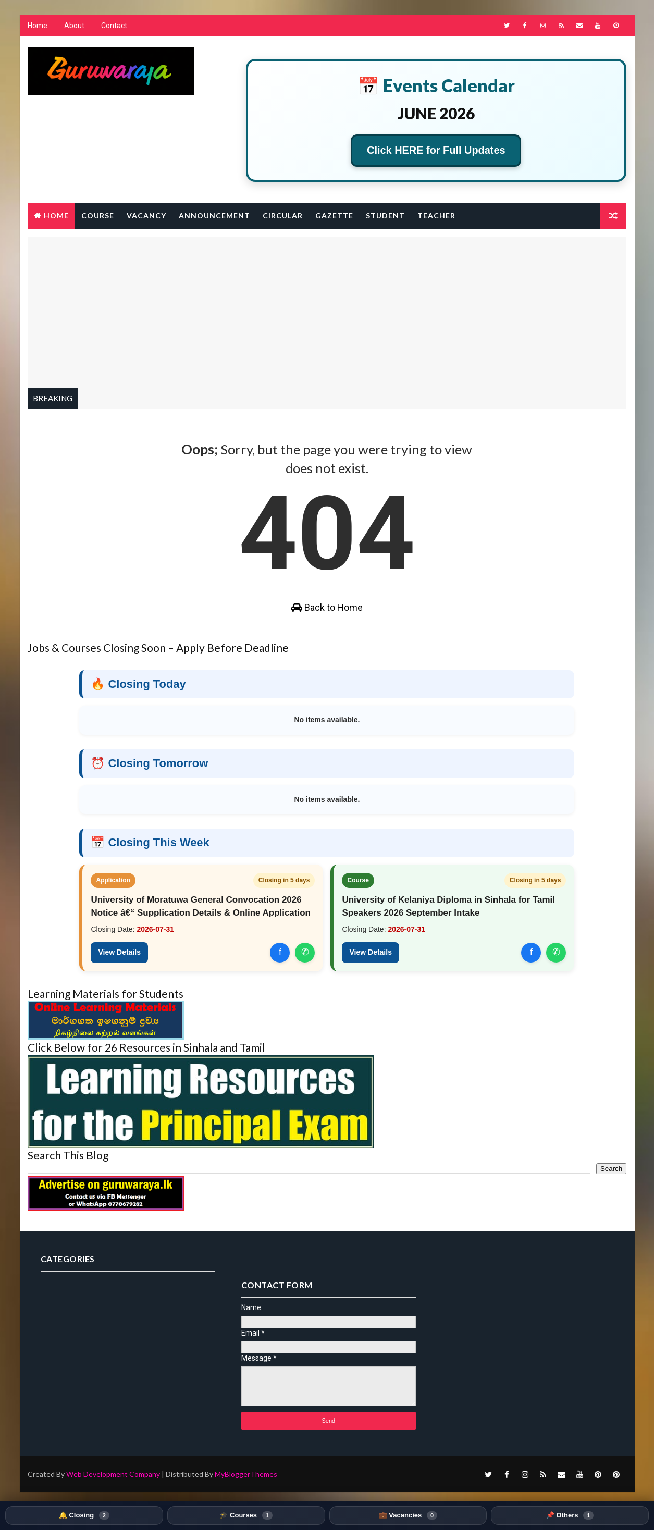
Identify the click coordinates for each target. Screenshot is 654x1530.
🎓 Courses (245, 1515)
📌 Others (570, 1515)
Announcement (214, 216)
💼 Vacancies (408, 1515)
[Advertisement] (327, 310)
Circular (283, 216)
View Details (119, 955)
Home (37, 26)
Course (97, 216)
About (74, 26)
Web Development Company (113, 1451)
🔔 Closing (84, 1515)
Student (385, 216)
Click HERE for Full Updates (436, 151)
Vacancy (146, 216)
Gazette (334, 216)
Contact (114, 26)
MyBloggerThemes (246, 1451)
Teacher (436, 216)
